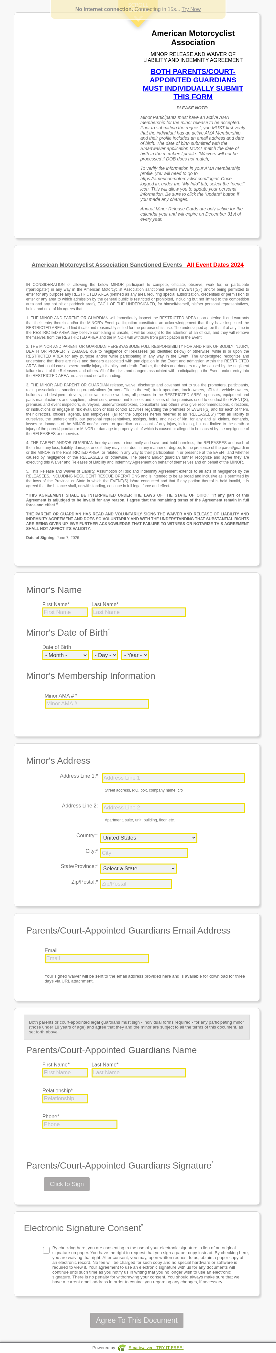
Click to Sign (67, 1184)
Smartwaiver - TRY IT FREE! (155, 1347)
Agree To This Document (137, 1320)
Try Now (191, 9)
